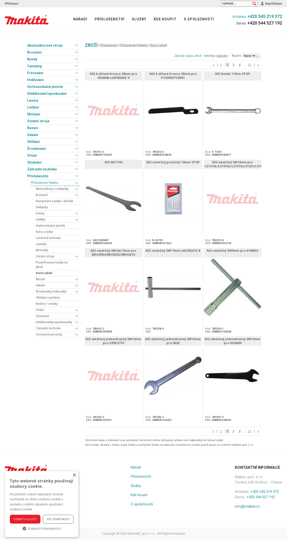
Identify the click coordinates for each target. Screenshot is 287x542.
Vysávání (34, 162)
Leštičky (41, 244)
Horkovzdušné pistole (45, 87)
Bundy (32, 59)
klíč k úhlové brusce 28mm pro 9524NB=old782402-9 (113, 76)
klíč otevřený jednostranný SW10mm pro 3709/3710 (113, 341)
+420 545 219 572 (264, 16)
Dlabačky (42, 207)
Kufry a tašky (44, 232)
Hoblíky (40, 219)
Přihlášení (11, 3)
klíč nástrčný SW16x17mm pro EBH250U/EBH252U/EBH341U (113, 252)
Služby (139, 19)
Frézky (40, 213)
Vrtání (32, 155)
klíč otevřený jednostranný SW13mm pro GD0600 (232, 341)
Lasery (32, 100)
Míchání (33, 114)
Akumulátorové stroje (45, 45)
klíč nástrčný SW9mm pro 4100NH (232, 250)
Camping (34, 66)
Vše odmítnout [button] (58, 519)
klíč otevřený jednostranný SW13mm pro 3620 (173, 341)
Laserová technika (48, 238)
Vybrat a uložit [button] (25, 519)
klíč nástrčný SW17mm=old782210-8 (173, 250)
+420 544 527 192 (264, 23)
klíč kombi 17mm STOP (232, 74)
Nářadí (80, 19)
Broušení (34, 52)
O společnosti (199, 19)
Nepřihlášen (273, 3)
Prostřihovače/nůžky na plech (52, 265)
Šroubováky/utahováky (51, 291)
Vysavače (42, 316)
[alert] (41, 504)
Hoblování (35, 80)
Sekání (32, 135)
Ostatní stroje (38, 121)
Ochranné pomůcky (49, 334)
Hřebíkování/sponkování (47, 94)
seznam (222, 55)
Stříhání (33, 142)
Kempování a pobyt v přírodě (54, 201)
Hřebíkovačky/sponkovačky (54, 322)
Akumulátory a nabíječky (52, 189)
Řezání (32, 128)
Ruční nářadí (44, 273)
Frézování (35, 73)
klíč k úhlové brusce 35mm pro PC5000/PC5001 (173, 76)
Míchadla (42, 250)
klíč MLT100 (113, 162)
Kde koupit (165, 19)
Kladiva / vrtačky (47, 304)
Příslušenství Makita (44, 182)
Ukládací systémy (48, 297)
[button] (42, 528)
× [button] (74, 475)
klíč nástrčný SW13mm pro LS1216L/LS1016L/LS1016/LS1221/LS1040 (235, 164)
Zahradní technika (42, 169)
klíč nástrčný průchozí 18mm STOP (173, 162)
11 (249, 65)
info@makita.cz (247, 506)
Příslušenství (110, 19)
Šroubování (36, 149)
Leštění (33, 107)
